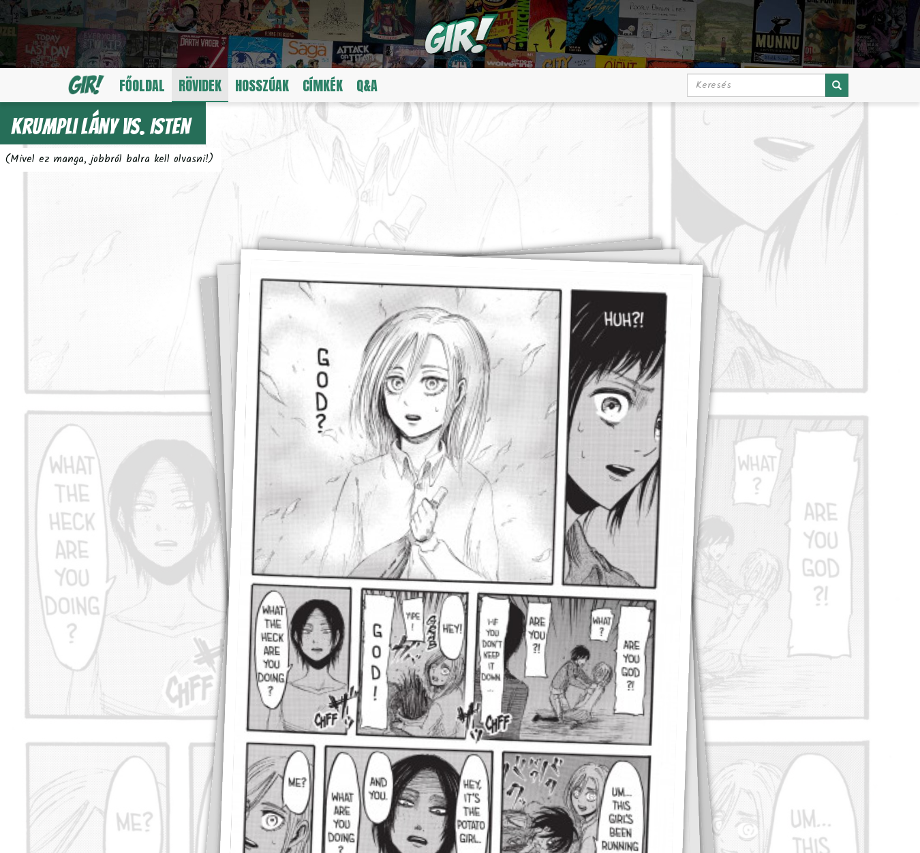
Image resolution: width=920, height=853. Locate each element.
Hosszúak (262, 85)
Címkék (323, 85)
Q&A (367, 85)
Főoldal (142, 85)
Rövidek (200, 85)
